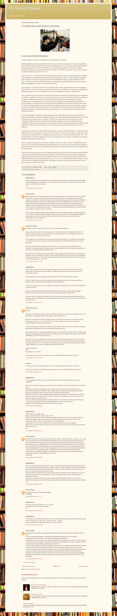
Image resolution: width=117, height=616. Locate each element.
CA (26, 363)
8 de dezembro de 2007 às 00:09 (34, 405)
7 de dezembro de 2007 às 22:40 (34, 357)
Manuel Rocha (30, 226)
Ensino (28, 169)
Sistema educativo (35, 169)
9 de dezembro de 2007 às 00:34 (34, 457)
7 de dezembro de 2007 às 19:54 (34, 220)
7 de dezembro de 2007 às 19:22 (34, 188)
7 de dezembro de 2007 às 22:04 (34, 302)
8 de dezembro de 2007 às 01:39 (34, 430)
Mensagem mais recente (28, 566)
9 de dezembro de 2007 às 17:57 (34, 496)
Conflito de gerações (28, 603)
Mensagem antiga (83, 566)
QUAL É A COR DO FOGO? (38, 585)
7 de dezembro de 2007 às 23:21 (34, 372)
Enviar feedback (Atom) (34, 569)
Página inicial (56, 566)
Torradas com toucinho (36, 594)
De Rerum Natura (24, 8)
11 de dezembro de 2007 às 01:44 (34, 525)
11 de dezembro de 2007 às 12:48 (34, 558)
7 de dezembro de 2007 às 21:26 (34, 261)
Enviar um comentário (29, 562)
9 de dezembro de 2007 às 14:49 (34, 484)
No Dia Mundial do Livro (29, 574)
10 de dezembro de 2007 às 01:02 (34, 510)
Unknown (28, 194)
